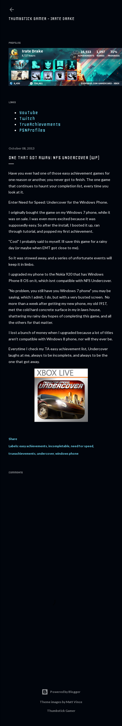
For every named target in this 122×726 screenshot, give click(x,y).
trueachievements (22, 453)
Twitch (27, 118)
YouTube (28, 112)
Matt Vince (74, 702)
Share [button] (13, 439)
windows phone (66, 453)
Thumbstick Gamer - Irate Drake (41, 18)
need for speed (82, 446)
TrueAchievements (40, 124)
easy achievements (33, 446)
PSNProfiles (32, 130)
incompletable (58, 446)
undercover (45, 453)
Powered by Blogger (61, 692)
